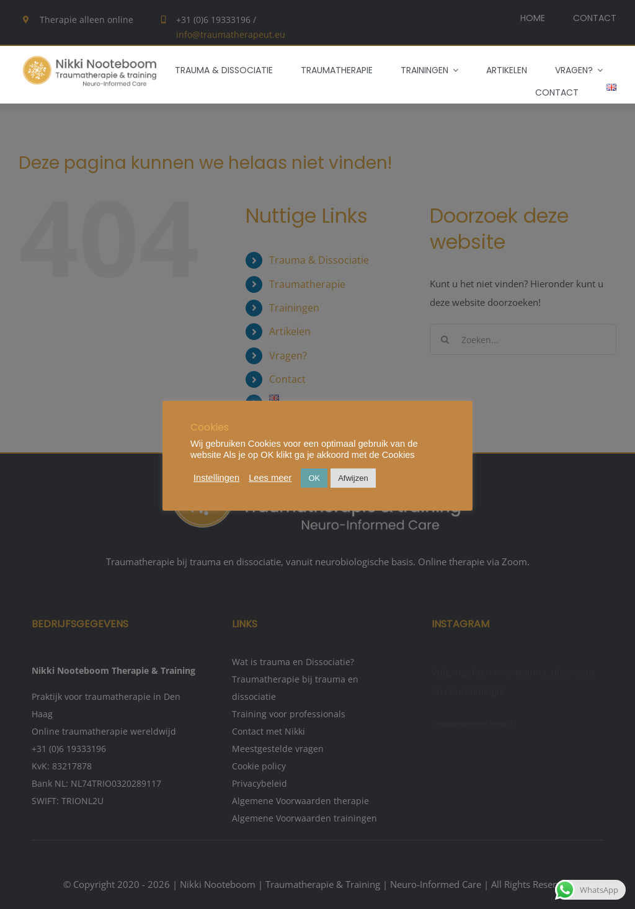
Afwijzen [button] (353, 478)
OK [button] (314, 478)
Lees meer (270, 478)
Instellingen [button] (216, 478)
